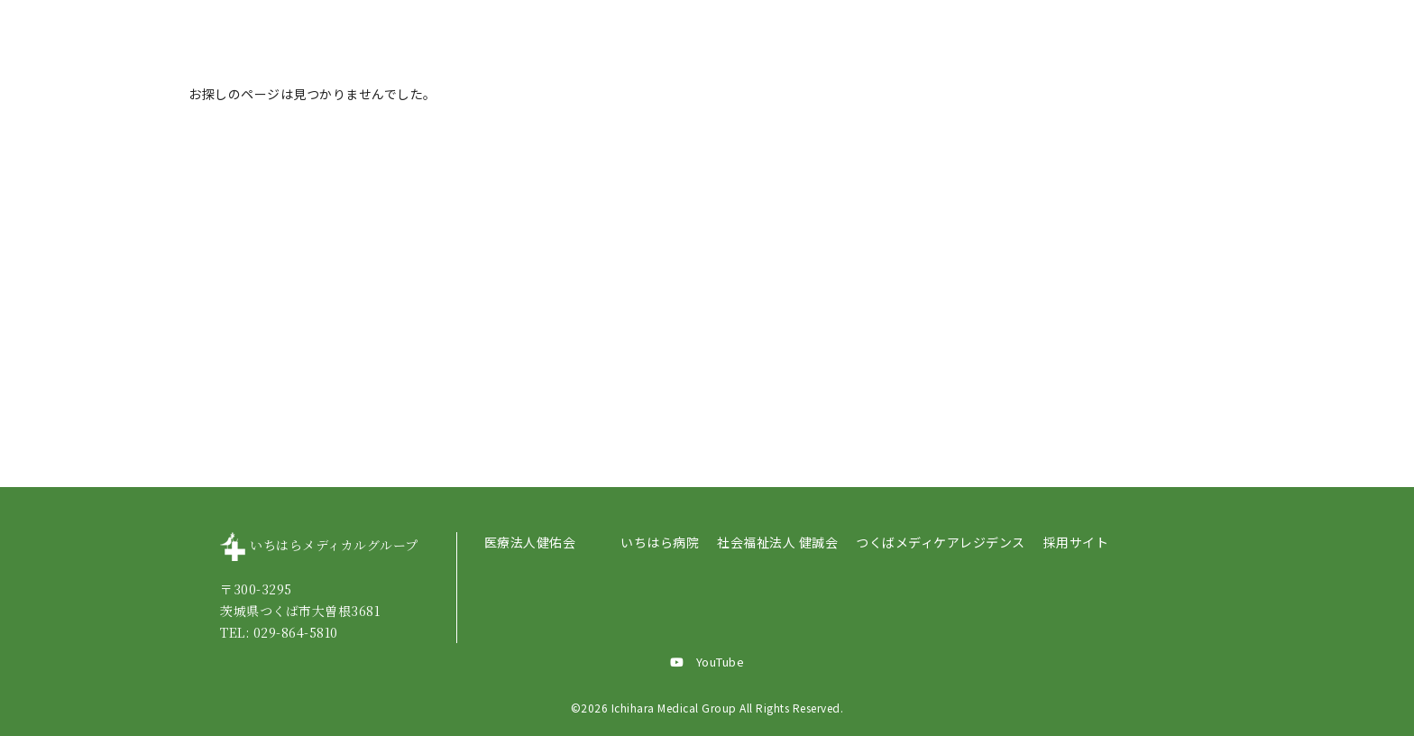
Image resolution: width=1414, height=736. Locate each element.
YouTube (707, 661)
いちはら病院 (659, 542)
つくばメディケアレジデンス (940, 542)
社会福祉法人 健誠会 (777, 542)
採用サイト (1076, 542)
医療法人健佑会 (530, 542)
